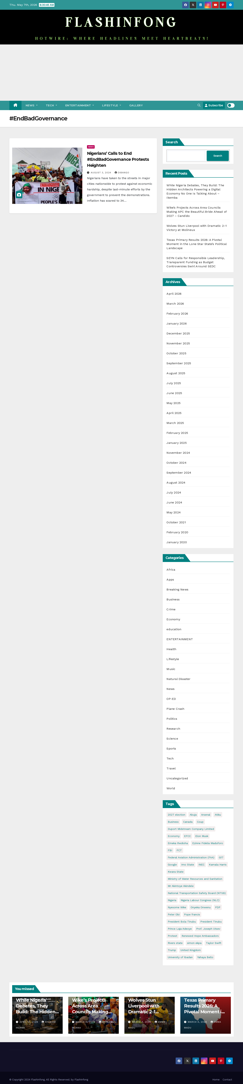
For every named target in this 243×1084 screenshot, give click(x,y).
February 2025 (177, 433)
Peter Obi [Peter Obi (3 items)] (174, 914)
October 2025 (176, 353)
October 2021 (176, 522)
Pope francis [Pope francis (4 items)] (192, 914)
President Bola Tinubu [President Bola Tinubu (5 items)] (182, 921)
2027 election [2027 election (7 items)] (176, 814)
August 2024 (175, 482)
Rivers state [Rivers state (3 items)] (175, 942)
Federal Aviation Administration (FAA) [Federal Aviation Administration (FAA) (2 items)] (191, 857)
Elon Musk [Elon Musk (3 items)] (201, 836)
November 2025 (178, 343)
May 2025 (173, 403)
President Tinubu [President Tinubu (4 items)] (211, 921)
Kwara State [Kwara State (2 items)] (176, 871)
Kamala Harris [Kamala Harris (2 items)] (218, 864)
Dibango (122, 172)
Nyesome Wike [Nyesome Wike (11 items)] (177, 907)
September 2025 (178, 363)
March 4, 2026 (142, 1022)
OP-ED (171, 699)
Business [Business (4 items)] (173, 821)
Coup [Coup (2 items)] (200, 821)
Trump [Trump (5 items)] (172, 950)
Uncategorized (177, 778)
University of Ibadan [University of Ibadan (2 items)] (180, 957)
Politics (171, 718)
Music (170, 669)
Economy (173, 619)
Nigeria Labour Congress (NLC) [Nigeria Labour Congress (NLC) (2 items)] (200, 900)
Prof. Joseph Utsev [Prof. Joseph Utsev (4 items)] (208, 928)
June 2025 (174, 393)
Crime (170, 609)
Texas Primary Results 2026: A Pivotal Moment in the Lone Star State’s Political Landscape (196, 244)
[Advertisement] (121, 72)
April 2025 (173, 413)
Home (216, 1079)
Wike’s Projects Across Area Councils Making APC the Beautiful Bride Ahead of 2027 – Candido (196, 212)
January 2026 (176, 323)
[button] (199, 105)
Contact (227, 1079)
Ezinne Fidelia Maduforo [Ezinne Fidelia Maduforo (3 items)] (207, 843)
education (173, 629)
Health (171, 649)
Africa (170, 569)
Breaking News (177, 589)
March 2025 (175, 423)
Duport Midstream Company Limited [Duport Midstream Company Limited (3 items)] (191, 828)
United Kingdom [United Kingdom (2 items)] (191, 950)
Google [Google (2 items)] (172, 864)
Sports (171, 748)
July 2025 (173, 383)
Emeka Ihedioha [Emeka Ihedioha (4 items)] (178, 843)
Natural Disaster (178, 679)
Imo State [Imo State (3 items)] (187, 864)
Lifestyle (111, 105)
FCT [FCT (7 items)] (179, 850)
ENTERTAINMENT (79, 105)
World (170, 788)
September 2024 (178, 472)
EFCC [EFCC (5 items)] (187, 836)
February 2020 (177, 532)
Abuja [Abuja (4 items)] (193, 814)
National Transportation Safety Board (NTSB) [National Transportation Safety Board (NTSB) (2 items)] (197, 893)
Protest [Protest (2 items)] (172, 935)
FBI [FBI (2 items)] (170, 850)
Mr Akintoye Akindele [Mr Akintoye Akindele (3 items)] (181, 885)
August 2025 (175, 373)
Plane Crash (175, 709)
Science (172, 738)
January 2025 (176, 443)
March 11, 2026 (86, 1022)
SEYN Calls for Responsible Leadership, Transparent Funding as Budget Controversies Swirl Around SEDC (195, 262)
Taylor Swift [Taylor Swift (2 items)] (213, 942)
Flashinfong (81, 1079)
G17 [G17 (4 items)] (221, 857)
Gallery (136, 105)
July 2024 (173, 492)
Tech (51, 105)
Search (172, 142)
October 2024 (176, 462)
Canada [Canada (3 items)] (187, 821)
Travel (171, 768)
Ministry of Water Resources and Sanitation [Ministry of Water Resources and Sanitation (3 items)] (195, 878)
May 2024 (173, 512)
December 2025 (178, 333)
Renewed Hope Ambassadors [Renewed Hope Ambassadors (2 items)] (200, 935)
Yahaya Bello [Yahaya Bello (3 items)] (205, 957)
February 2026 (177, 313)
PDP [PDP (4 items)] (217, 907)
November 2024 (178, 452)
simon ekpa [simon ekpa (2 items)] (194, 942)
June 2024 (174, 502)
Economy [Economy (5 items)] (174, 836)
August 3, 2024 (101, 172)
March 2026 (175, 303)
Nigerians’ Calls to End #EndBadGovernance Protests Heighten (118, 159)
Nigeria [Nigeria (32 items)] (172, 900)
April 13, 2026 (29, 1022)
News (32, 105)
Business (173, 599)
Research (173, 728)
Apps (170, 579)
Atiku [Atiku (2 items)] (218, 814)
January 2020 (176, 542)
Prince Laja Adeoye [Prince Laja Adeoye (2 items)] (180, 928)
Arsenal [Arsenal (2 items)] (205, 814)
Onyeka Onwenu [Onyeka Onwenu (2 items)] (201, 907)
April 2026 (173, 293)
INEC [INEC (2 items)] (201, 864)
